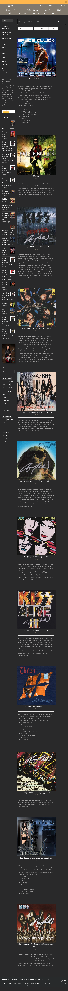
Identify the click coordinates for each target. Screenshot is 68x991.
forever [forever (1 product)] (5, 397)
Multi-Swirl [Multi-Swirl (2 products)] (10, 419)
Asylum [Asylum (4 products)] (5, 375)
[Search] (14, 20)
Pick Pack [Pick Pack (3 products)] (5, 422)
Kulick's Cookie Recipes (41, 983)
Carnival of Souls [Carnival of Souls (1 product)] (7, 388)
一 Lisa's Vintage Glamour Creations (8, 71)
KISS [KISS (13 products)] (4, 407)
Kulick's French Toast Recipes (26, 983)
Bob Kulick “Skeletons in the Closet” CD (36, 858)
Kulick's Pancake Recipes (10, 983)
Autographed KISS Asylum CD (35, 556)
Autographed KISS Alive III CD (36, 630)
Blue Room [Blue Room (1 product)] (10, 381)
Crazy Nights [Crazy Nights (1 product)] (6, 394)
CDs (4, 44)
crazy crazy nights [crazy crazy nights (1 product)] (7, 391)
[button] (59, 13)
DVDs (5, 54)
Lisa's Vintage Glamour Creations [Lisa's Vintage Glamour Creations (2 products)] (8, 411)
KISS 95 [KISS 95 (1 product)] (10, 407)
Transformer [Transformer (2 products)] (6, 435)
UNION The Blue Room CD (36, 706)
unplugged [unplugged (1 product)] (6, 442)
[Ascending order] (35, 28)
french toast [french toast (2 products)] (6, 400)
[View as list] (56, 28)
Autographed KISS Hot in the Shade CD (36, 481)
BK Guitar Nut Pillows (7, 33)
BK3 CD (36, 176)
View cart (63, 22)
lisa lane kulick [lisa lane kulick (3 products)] (7, 416)
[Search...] (7, 20)
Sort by (22, 28)
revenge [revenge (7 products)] (5, 429)
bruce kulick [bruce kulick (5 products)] (6, 384)
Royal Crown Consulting (42, 979)
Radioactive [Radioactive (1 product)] (6, 426)
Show (41, 28)
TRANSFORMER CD (36, 79)
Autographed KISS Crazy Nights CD (35, 328)
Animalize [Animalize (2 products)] (5, 371)
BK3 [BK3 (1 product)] (4, 381)
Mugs (5, 57)
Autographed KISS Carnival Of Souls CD (36, 412)
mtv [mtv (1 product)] (4, 419)
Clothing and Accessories (7, 49)
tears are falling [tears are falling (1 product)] (7, 432)
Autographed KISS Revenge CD (35, 246)
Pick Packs (6, 65)
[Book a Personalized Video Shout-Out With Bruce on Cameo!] (8, 344)
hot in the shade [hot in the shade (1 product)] (7, 404)
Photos (5, 61)
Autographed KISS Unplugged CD (36, 792)
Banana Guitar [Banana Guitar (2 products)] (7, 378)
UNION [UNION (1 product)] (5, 438)
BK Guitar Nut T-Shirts (8, 39)
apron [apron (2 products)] (12, 371)
